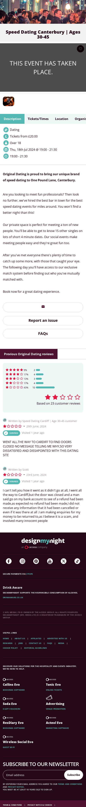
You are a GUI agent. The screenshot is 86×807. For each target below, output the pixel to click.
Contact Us (35, 643)
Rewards (8, 643)
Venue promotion (56, 709)
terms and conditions (70, 784)
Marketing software (57, 728)
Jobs (20, 643)
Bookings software (14, 690)
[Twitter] (63, 561)
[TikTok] (77, 561)
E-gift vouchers (11, 709)
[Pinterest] (36, 561)
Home (6, 638)
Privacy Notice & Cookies (40, 805)
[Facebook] (9, 561)
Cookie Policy (10, 648)
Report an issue (43, 320)
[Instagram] (22, 561)
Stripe (29, 574)
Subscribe (73, 775)
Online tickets (54, 690)
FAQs (43, 333)
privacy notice (16, 787)
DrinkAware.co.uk (13, 597)
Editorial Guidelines (35, 648)
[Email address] (33, 775)
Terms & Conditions (12, 805)
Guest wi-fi (9, 747)
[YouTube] (50, 561)
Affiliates (36, 638)
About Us (20, 638)
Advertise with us (57, 638)
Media (61, 643)
